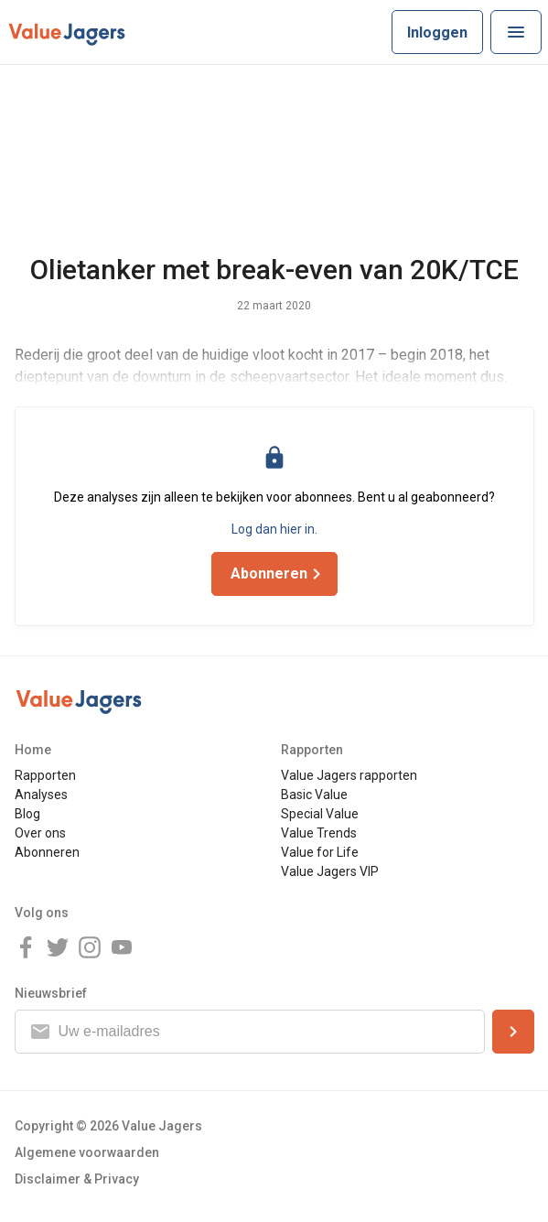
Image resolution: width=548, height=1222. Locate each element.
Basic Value (314, 794)
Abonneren (47, 852)
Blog (27, 813)
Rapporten (45, 775)
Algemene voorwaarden (87, 1152)
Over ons (40, 833)
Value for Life (320, 852)
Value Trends (319, 833)
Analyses (41, 794)
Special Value (320, 813)
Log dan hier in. (274, 529)
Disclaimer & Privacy (77, 1179)
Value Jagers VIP (330, 871)
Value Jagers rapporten (349, 775)
